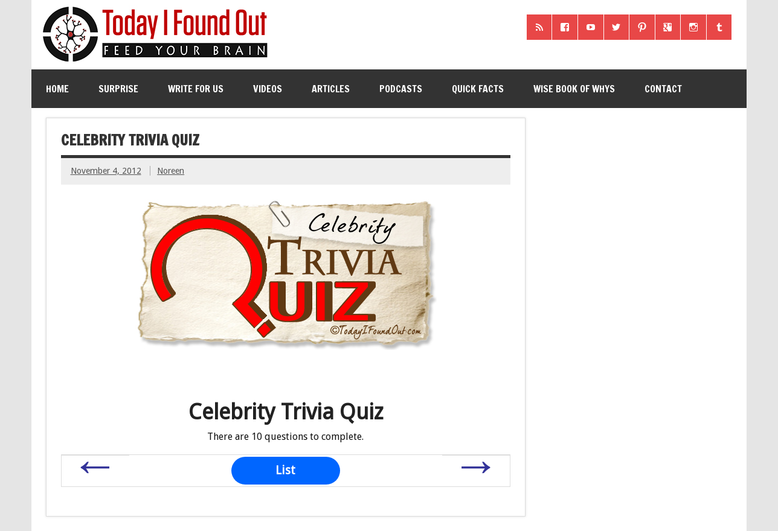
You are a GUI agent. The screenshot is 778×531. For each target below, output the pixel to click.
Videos (267, 88)
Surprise (118, 88)
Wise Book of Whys (574, 88)
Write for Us (195, 88)
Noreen (170, 171)
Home (57, 88)
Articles (331, 88)
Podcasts (400, 88)
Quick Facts (478, 88)
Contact (663, 88)
